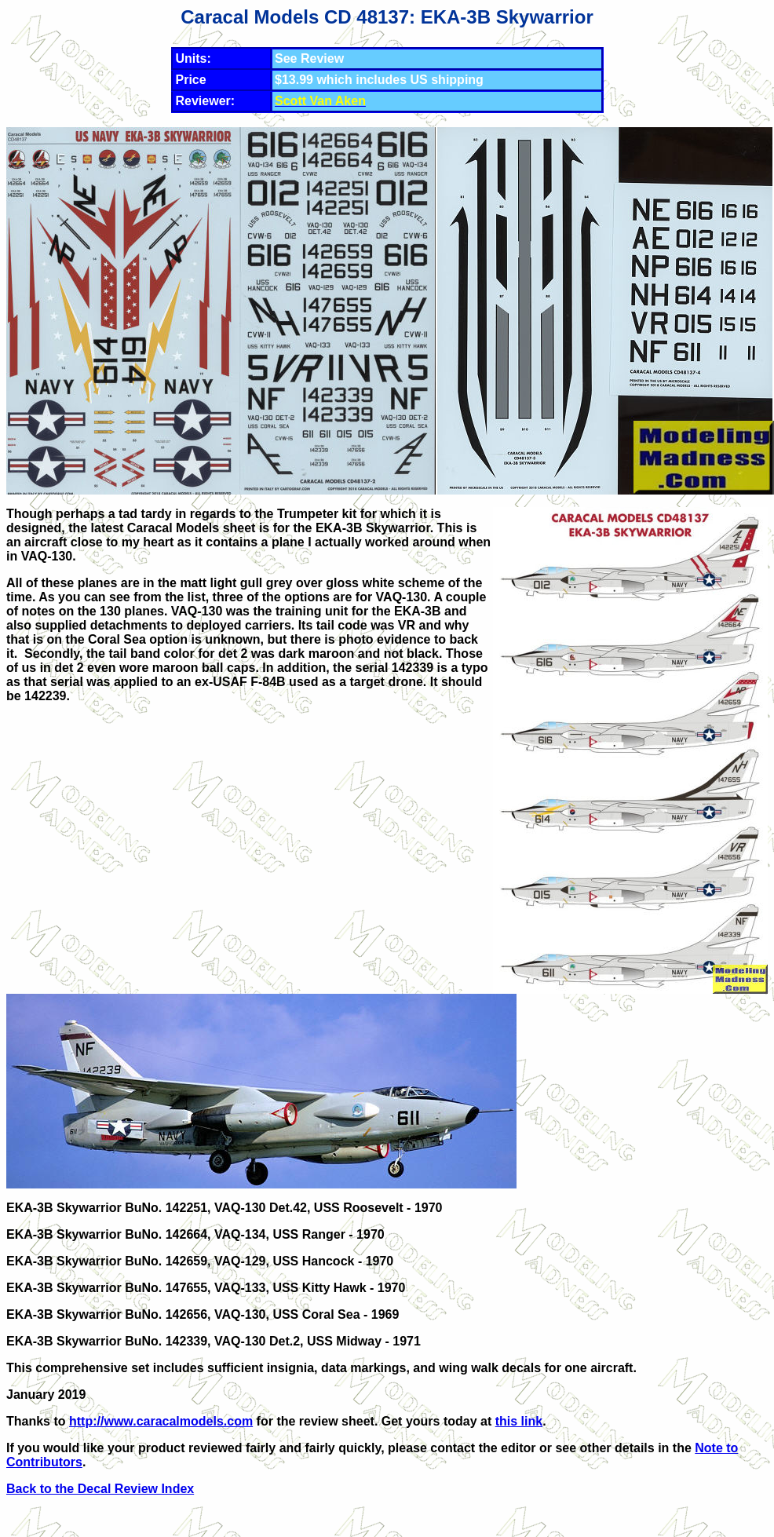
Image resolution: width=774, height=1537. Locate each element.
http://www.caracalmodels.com (161, 1421)
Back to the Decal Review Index (100, 1488)
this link (518, 1421)
